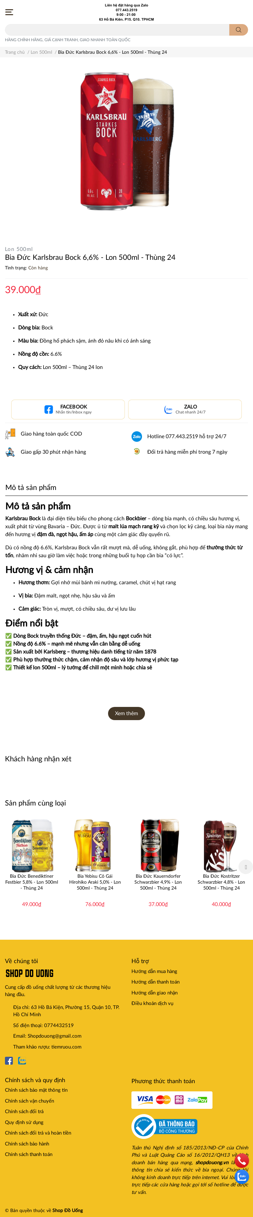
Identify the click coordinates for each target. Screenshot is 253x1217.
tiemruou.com (66, 1047)
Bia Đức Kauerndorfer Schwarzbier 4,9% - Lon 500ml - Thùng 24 (158, 882)
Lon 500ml (19, 249)
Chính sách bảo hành (27, 1143)
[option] (31, 867)
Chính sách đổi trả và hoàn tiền (38, 1133)
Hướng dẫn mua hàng (154, 971)
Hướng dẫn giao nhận (154, 992)
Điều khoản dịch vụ (152, 1003)
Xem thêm (126, 713)
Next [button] (246, 867)
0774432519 (59, 1025)
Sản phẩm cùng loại (35, 803)
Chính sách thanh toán (28, 1154)
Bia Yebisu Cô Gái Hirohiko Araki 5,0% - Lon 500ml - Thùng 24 (95, 882)
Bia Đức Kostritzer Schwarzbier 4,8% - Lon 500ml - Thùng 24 (221, 882)
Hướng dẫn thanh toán (155, 982)
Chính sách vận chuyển (29, 1101)
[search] (238, 30)
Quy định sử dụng (24, 1122)
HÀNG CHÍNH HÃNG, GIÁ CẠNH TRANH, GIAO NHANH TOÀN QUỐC (67, 40)
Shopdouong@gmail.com (54, 1036)
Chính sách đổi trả (24, 1111)
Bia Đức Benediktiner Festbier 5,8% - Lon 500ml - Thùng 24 (31, 882)
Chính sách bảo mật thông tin (36, 1090)
